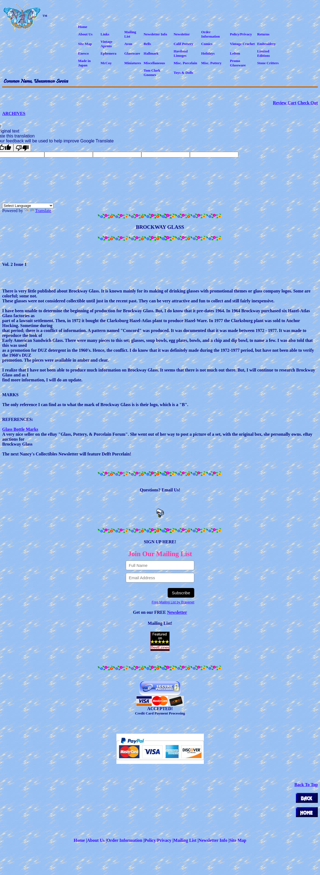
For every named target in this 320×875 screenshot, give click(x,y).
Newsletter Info (213, 840)
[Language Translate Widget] (27, 205)
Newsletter (177, 612)
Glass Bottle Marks (20, 429)
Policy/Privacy (158, 840)
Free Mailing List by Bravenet (173, 602)
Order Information (124, 840)
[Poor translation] (22, 148)
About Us (95, 840)
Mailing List (184, 840)
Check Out (308, 102)
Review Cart (284, 102)
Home (79, 840)
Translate (37, 210)
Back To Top (306, 784)
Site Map (237, 840)
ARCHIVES (13, 113)
